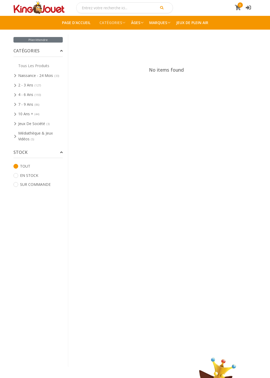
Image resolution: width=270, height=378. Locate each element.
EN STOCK (25, 175)
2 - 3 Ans (29, 84)
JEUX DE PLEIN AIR (192, 22)
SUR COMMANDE (32, 184)
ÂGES (135, 22)
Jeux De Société (34, 123)
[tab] (38, 51)
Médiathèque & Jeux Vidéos (35, 136)
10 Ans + (28, 113)
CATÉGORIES (110, 22)
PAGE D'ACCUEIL (76, 22)
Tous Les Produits (33, 65)
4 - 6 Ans (29, 94)
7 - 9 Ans (28, 104)
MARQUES (158, 22)
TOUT (21, 166)
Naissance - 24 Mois (38, 75)
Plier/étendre (38, 40)
